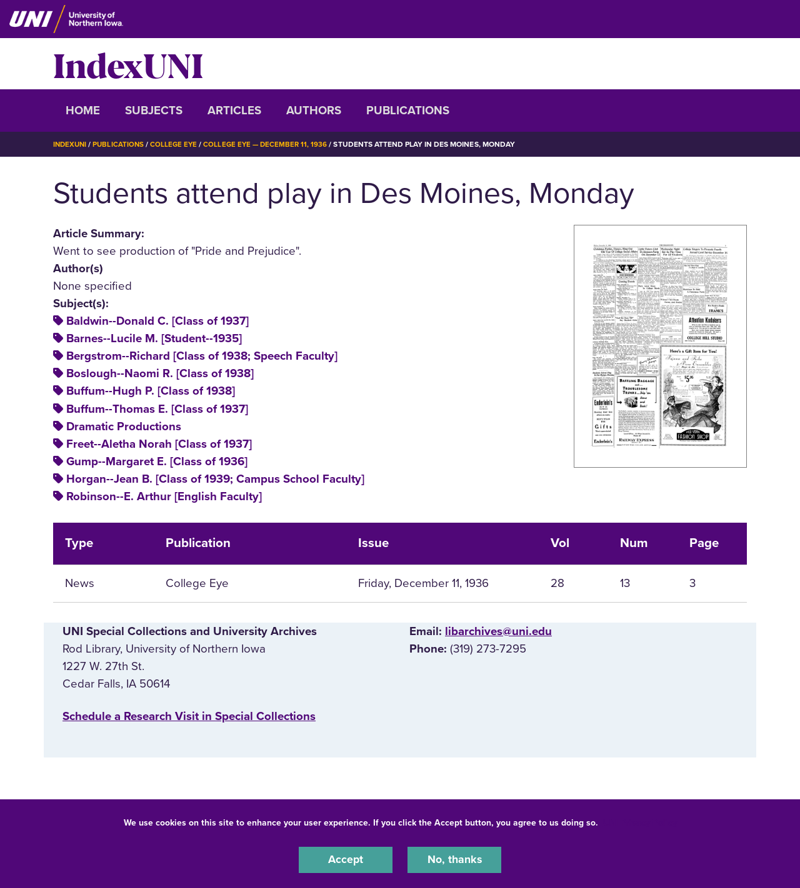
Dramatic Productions (123, 426)
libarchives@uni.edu (498, 631)
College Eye (178, 144)
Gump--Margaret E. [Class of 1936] (157, 461)
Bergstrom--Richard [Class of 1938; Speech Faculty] (202, 356)
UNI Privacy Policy (640, 821)
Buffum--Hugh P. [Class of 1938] (150, 391)
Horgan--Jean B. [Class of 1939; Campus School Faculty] (215, 478)
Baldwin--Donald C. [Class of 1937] (157, 321)
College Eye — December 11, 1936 (271, 144)
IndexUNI (128, 63)
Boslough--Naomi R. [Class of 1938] (160, 373)
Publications (407, 110)
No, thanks (454, 859)
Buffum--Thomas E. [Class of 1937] (157, 408)
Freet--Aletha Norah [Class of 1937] (159, 443)
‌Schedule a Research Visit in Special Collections (189, 716)
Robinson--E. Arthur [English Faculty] (164, 496)
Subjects (153, 110)
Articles (234, 110)
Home (83, 110)
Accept (346, 859)
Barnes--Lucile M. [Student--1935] (154, 338)
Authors (313, 110)
